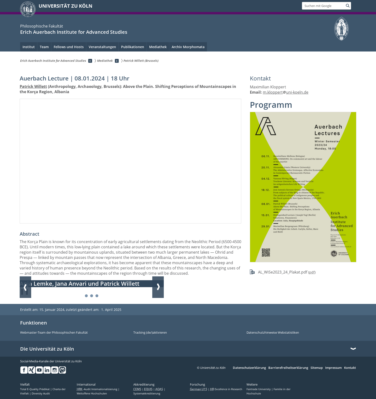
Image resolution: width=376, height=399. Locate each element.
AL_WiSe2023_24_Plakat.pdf (282, 272)
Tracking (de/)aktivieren (150, 333)
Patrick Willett (33, 86)
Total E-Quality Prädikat (35, 389)
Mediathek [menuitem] (158, 47)
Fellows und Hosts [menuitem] (69, 47)
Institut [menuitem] (29, 47)
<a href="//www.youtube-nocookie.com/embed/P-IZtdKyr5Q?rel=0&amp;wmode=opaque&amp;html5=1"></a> (130, 161)
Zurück (25, 287)
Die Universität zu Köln (47, 349)
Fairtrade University (259, 389)
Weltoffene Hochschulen (92, 393)
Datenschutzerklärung (249, 368)
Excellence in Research (226, 389)
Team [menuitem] (44, 47)
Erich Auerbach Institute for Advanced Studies (73, 32)
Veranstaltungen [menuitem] (102, 47)
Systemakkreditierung (146, 393)
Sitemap (317, 368)
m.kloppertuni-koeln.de (285, 92)
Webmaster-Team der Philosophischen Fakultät (54, 333)
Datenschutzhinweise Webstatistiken (273, 333)
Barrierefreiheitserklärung (288, 368)
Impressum (333, 368)
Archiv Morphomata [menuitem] (188, 47)
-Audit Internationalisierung (97, 389)
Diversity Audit (41, 393)
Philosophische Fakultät (41, 26)
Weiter (158, 287)
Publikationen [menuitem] (132, 47)
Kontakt (350, 368)
